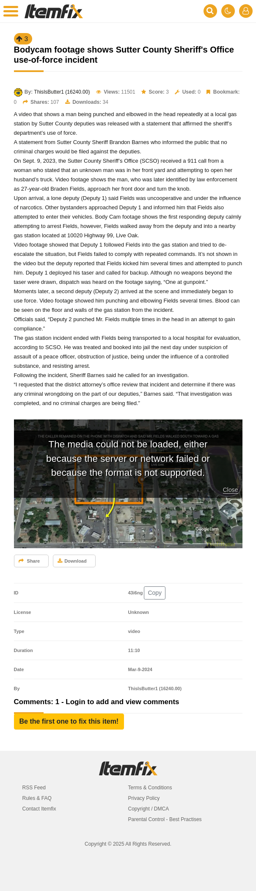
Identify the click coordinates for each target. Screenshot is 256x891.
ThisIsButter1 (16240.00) (62, 92)
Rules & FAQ (37, 798)
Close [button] (230, 489)
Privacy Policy (144, 798)
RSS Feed (34, 788)
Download (72, 560)
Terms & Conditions (150, 788)
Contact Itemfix (39, 809)
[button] (69, 721)
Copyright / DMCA (148, 809)
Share (29, 560)
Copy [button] (155, 592)
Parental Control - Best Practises (165, 819)
